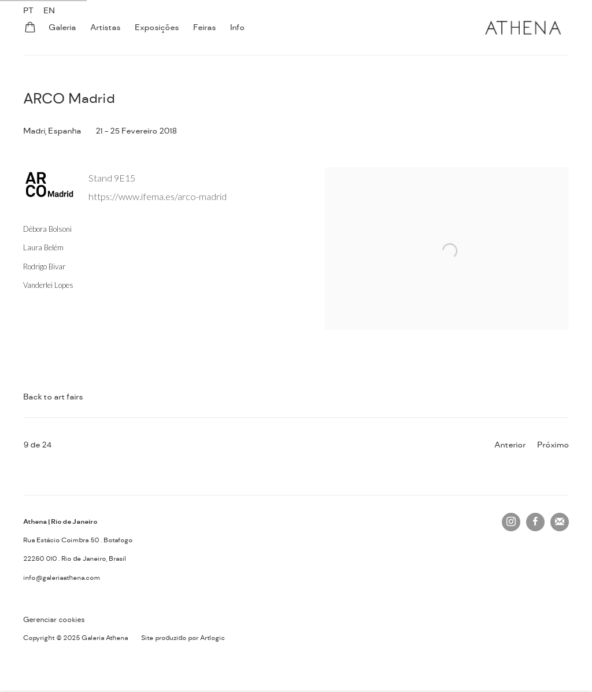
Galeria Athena (522, 27)
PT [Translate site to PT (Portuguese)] (28, 10)
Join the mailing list (559, 522)
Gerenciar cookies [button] (53, 620)
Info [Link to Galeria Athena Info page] (237, 27)
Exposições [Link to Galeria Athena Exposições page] (157, 27)
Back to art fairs (53, 396)
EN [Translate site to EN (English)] (49, 10)
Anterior (510, 444)
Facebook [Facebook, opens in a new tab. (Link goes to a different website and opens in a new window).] (535, 522)
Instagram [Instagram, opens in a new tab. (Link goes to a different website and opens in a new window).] (511, 522)
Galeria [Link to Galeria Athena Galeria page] (62, 27)
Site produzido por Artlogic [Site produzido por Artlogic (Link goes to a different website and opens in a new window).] (183, 638)
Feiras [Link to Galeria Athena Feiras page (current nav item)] (204, 27)
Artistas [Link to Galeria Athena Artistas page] (105, 27)
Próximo (553, 444)
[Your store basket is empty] (30, 28)
